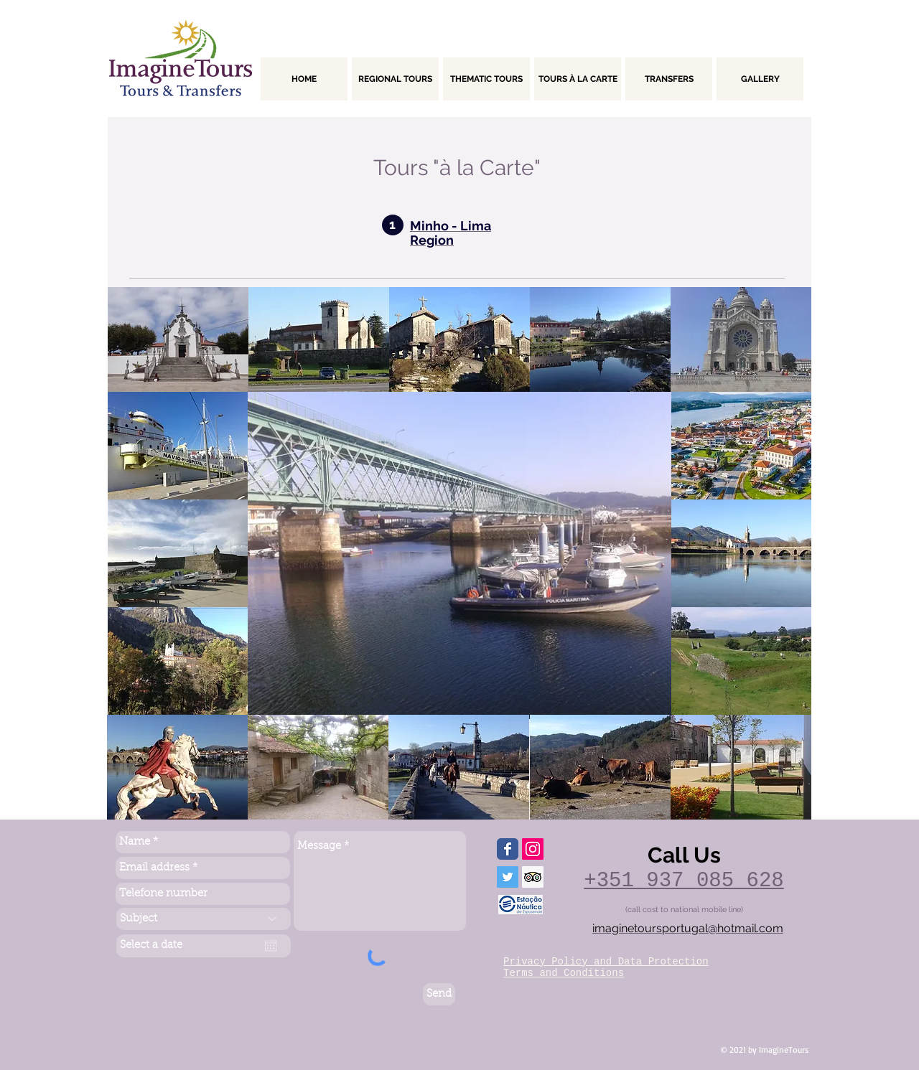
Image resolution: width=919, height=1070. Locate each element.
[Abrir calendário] (270, 946)
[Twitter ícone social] (507, 877)
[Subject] (203, 919)
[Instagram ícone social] (533, 849)
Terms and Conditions (563, 973)
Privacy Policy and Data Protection (606, 961)
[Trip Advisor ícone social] (533, 877)
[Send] (439, 994)
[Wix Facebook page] (507, 849)
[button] (178, 339)
